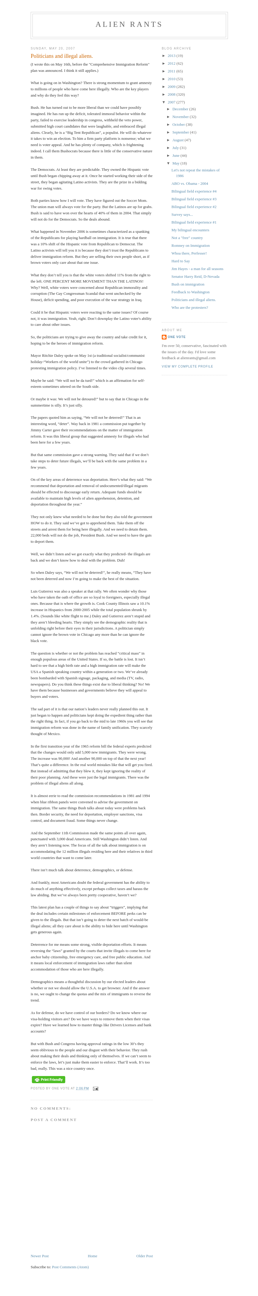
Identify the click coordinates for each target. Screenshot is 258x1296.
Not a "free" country (187, 237)
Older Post (144, 1256)
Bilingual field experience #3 (193, 199)
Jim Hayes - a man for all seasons (197, 268)
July (176, 147)
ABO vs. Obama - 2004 (189, 183)
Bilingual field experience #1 (193, 222)
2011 (172, 71)
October (179, 124)
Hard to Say (180, 261)
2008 (172, 94)
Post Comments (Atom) (70, 1267)
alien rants (129, 24)
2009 (172, 86)
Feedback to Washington (190, 292)
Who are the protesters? (189, 307)
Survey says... (182, 214)
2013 (172, 55)
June (176, 155)
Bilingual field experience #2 (193, 206)
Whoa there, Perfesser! (189, 253)
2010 (172, 79)
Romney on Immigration (190, 245)
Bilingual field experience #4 (193, 191)
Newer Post (40, 1256)
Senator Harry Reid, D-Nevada (195, 276)
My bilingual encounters (190, 230)
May (176, 163)
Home (92, 1256)
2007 (172, 102)
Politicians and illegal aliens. (193, 299)
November (181, 116)
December (180, 109)
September (181, 132)
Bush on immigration (187, 284)
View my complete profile (187, 366)
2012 (172, 63)
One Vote (177, 337)
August (178, 140)
